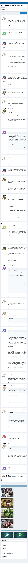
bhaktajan (4, 108)
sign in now (15, 476)
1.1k (4, 472)
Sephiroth (4, 385)
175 (4, 22)
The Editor (5, 557)
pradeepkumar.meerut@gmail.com (4, 224)
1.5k (4, 391)
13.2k (4, 47)
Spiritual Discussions (10, 10)
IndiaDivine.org (4, 1)
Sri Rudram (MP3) (5, 556)
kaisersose (4, 30)
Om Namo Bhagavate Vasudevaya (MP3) (8, 553)
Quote (10, 86)
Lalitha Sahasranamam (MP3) (6, 550)
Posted (10, 16)
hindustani (4, 89)
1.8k (4, 183)
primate (4, 129)
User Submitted (5, 544)
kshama (5, 9)
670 (4, 334)
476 (4, 317)
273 (4, 440)
